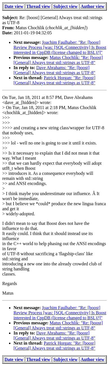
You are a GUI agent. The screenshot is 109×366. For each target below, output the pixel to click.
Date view (13, 6)
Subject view (65, 6)
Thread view (38, 6)
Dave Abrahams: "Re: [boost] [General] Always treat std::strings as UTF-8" (54, 70)
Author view (93, 6)
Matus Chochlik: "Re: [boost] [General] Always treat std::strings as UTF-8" (58, 60)
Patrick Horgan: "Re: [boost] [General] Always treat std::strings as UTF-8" (54, 80)
